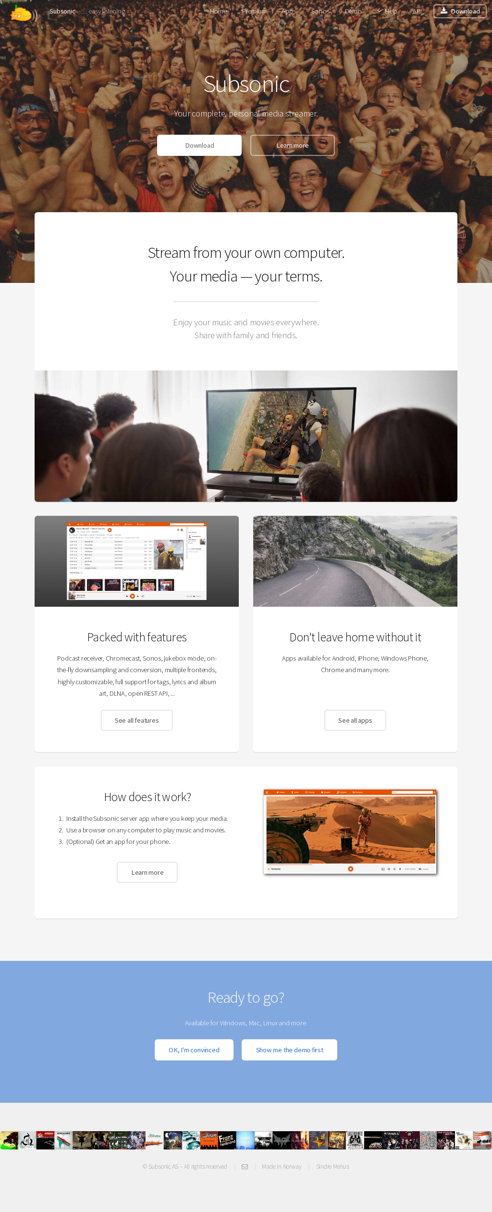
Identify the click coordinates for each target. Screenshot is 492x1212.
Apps (288, 11)
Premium (254, 11)
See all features (137, 720)
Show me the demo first (289, 1050)
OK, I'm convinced (194, 1050)
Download (465, 11)
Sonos (320, 11)
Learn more (292, 145)
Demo (353, 11)
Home (218, 11)
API (417, 11)
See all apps (355, 720)
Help (391, 11)
